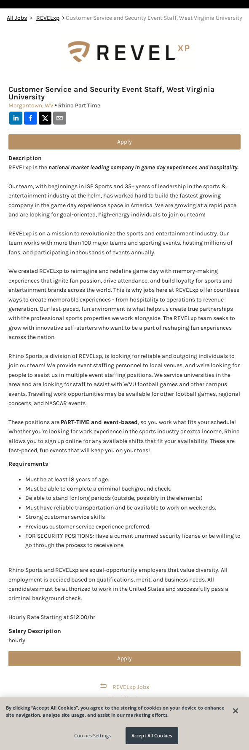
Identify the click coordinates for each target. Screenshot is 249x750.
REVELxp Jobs (130, 687)
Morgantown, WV (31, 105)
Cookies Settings (92, 735)
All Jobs (17, 17)
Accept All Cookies (151, 735)
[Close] (235, 711)
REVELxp (47, 17)
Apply (124, 141)
